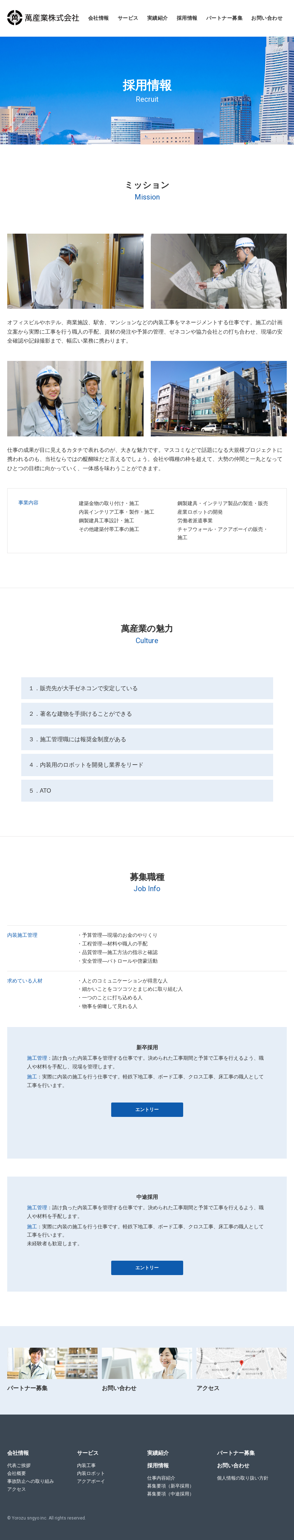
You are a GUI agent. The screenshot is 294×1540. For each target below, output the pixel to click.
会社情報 (98, 18)
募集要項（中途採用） (170, 1494)
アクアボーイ (91, 1481)
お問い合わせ (266, 18)
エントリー (147, 1109)
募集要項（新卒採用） (170, 1486)
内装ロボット (91, 1473)
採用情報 (187, 18)
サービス (128, 18)
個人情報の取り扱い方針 (242, 1478)
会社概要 (16, 1473)
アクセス (16, 1489)
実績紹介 (157, 18)
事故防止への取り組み (30, 1481)
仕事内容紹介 (161, 1478)
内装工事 (86, 1465)
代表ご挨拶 (19, 1465)
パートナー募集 (224, 18)
